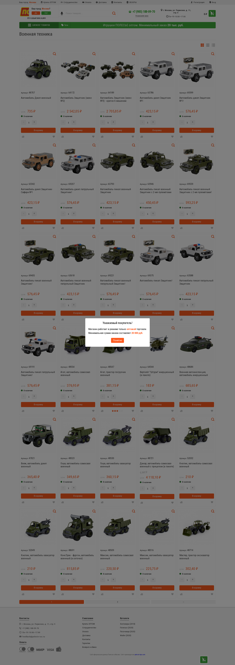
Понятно (117, 340)
